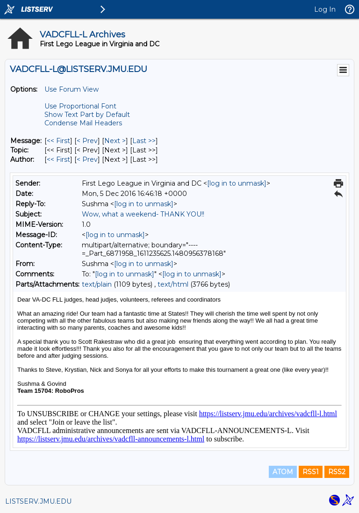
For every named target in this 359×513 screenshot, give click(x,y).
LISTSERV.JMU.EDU (38, 501)
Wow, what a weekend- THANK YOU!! (143, 214)
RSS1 (310, 472)
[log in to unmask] (236, 183)
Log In (325, 9)
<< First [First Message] (58, 141)
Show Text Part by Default (87, 114)
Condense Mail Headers (83, 123)
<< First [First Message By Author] (58, 159)
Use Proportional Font (80, 106)
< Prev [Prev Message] (87, 141)
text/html (173, 284)
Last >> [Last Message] (144, 141)
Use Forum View (71, 89)
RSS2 (336, 472)
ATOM (283, 472)
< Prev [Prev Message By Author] (87, 159)
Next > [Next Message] (115, 141)
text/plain (97, 284)
